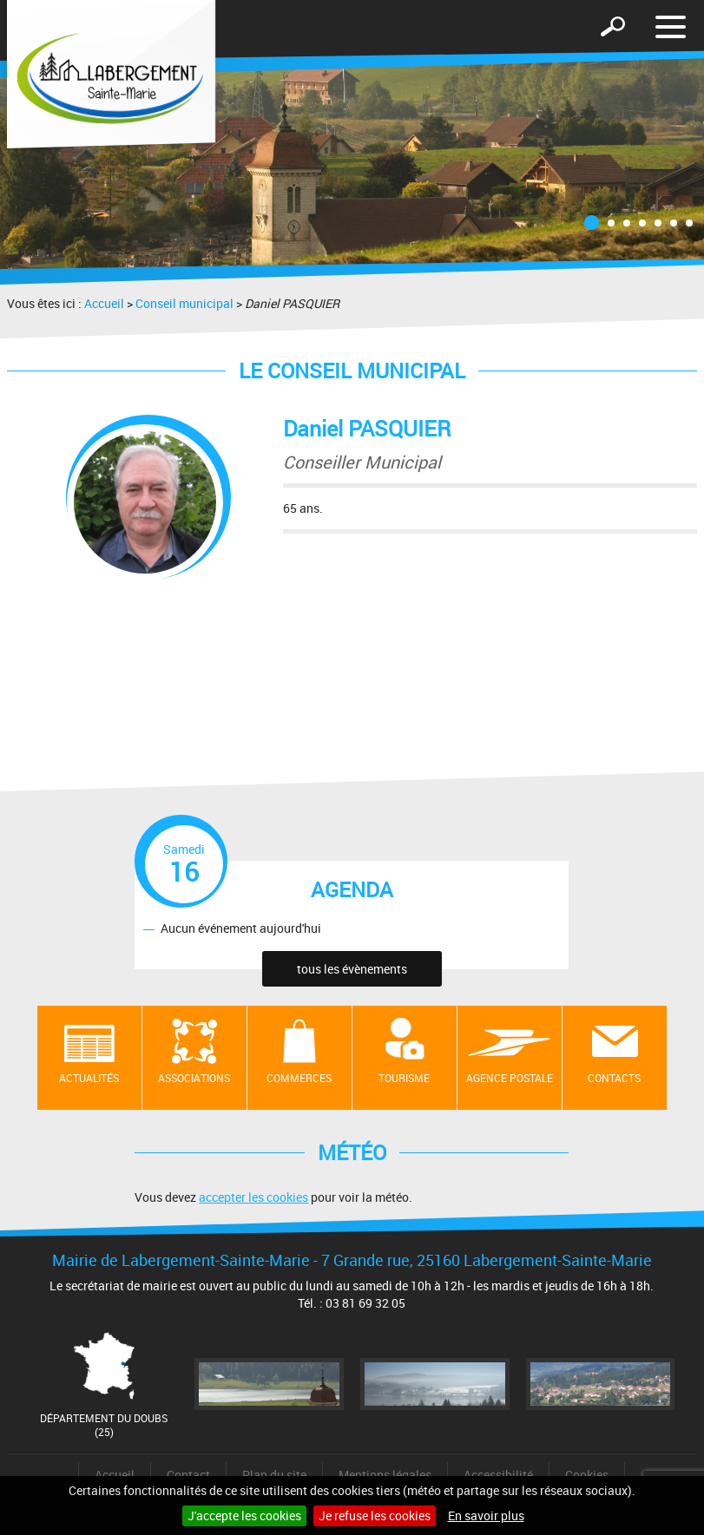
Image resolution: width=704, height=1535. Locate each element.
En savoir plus (486, 1515)
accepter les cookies (253, 1197)
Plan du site (274, 1474)
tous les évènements (352, 969)
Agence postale (509, 1078)
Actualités (89, 1078)
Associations (194, 1078)
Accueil (104, 303)
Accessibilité (498, 1474)
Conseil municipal (184, 303)
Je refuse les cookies (375, 1515)
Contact (188, 1474)
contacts (614, 1078)
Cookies (587, 1474)
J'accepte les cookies (244, 1515)
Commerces (299, 1078)
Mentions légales (385, 1474)
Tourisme (404, 1078)
